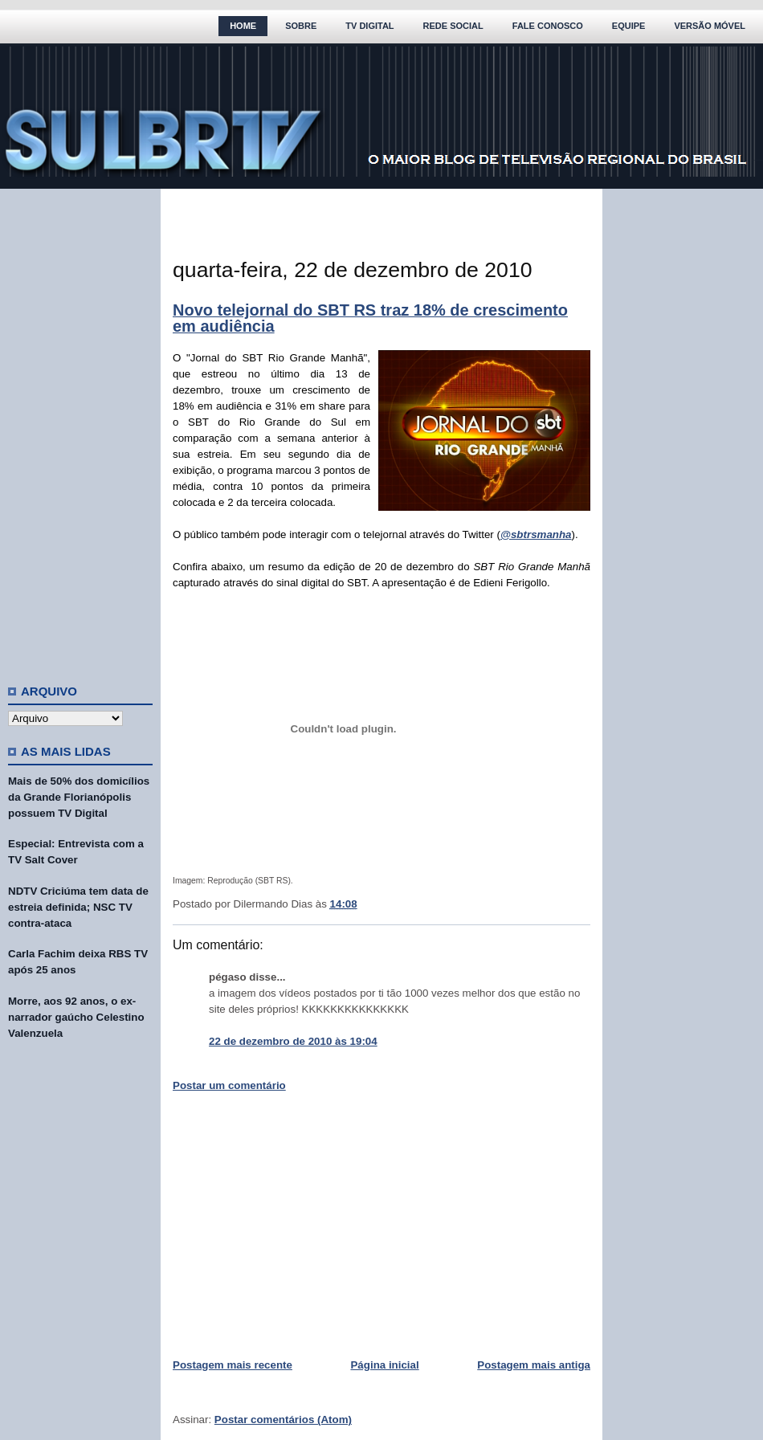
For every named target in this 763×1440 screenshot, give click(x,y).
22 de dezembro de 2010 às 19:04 (293, 1041)
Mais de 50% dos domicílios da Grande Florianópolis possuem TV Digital (78, 797)
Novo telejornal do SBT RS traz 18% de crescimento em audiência (370, 318)
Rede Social (453, 26)
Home (243, 26)
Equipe (629, 26)
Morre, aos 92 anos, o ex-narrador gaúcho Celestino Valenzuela (76, 1017)
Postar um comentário (229, 1085)
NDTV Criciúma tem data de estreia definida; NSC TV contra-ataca (78, 907)
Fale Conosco (547, 26)
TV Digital (369, 26)
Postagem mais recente (232, 1365)
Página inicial (384, 1365)
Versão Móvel (709, 26)
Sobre (300, 26)
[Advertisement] (80, 430)
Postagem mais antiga (533, 1365)
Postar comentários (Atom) (283, 1419)
